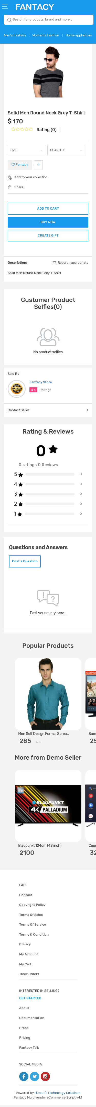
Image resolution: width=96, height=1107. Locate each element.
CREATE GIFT (48, 237)
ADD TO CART (48, 208)
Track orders (29, 976)
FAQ (22, 887)
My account (28, 956)
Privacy (25, 946)
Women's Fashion (45, 35)
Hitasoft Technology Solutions (57, 1094)
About (24, 1010)
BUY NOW (48, 222)
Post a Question (25, 563)
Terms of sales (31, 916)
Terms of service (32, 926)
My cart (25, 966)
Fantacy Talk (29, 1049)
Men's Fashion (15, 35)
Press (23, 1029)
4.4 (33, 392)
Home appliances (79, 35)
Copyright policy (32, 906)
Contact (25, 897)
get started (30, 1000)
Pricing (24, 1039)
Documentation (31, 1020)
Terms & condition (34, 936)
